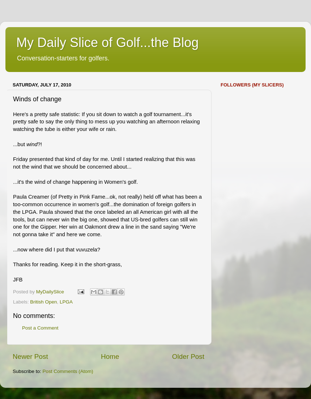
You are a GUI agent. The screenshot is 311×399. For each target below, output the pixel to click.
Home (110, 356)
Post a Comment (40, 328)
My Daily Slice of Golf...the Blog (107, 42)
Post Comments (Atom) (68, 371)
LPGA (66, 302)
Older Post (188, 356)
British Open (43, 302)
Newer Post (30, 356)
